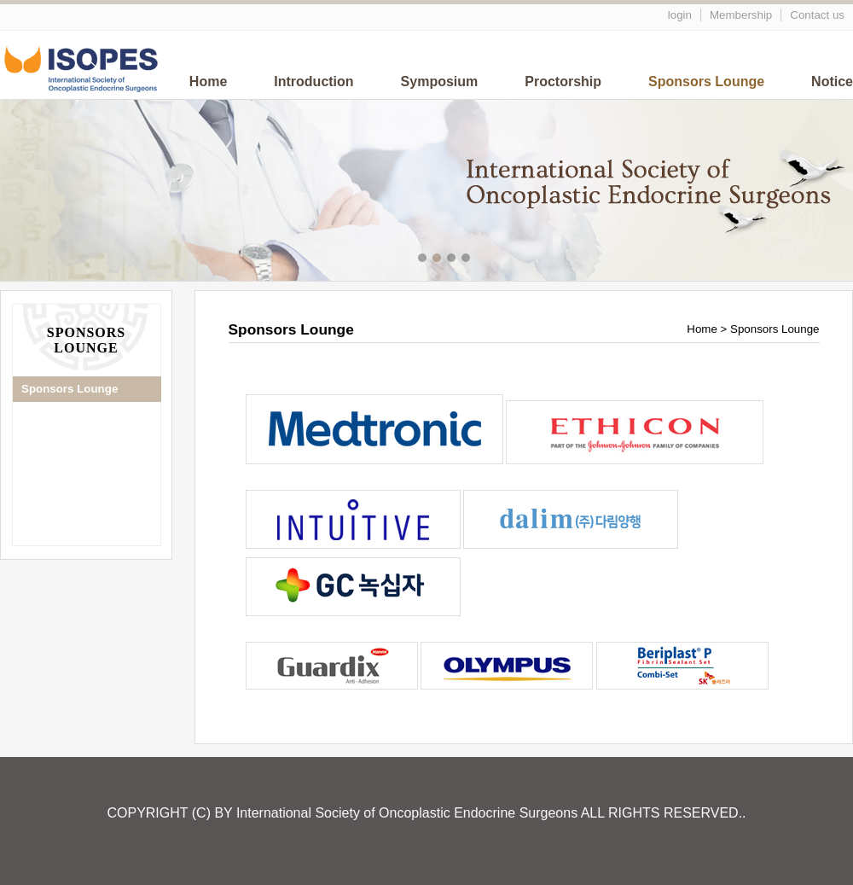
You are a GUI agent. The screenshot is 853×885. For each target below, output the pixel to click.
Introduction (313, 81)
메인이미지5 (482, 259)
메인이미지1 (424, 259)
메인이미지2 (438, 259)
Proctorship (563, 81)
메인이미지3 (453, 259)
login (680, 15)
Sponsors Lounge (706, 81)
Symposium (440, 81)
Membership (741, 15)
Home (208, 81)
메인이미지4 (467, 259)
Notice (832, 81)
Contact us (817, 15)
